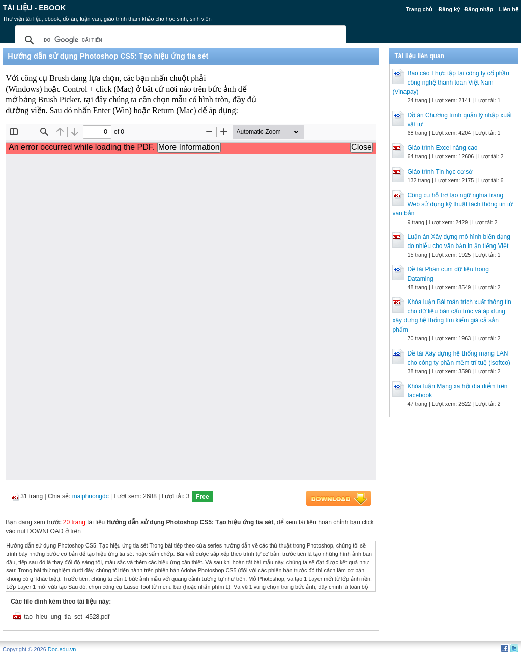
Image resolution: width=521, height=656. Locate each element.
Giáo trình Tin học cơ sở (439, 171)
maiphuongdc (90, 496)
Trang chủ (419, 9)
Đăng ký (449, 9)
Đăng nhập (478, 9)
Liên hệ (508, 9)
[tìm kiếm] (179, 40)
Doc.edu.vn (62, 649)
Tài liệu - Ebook (34, 8)
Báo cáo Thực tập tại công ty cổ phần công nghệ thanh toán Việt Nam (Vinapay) (450, 82)
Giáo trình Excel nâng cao (442, 147)
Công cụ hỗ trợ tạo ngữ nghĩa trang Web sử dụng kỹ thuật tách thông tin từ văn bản (452, 204)
